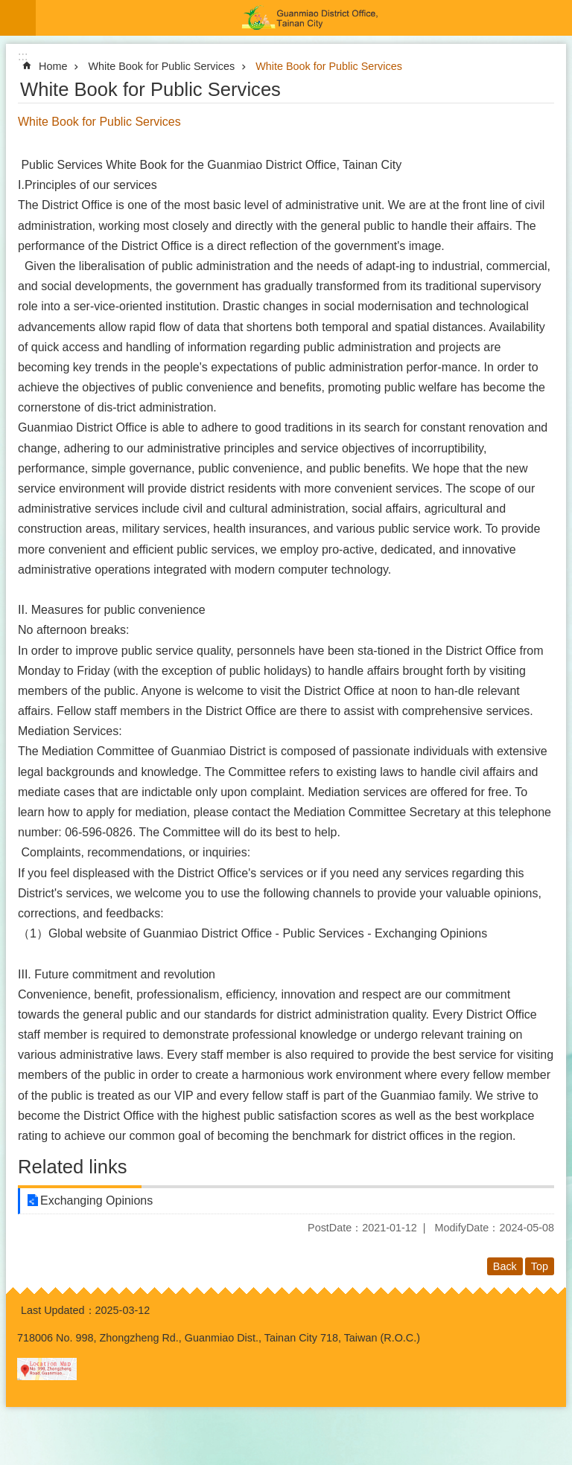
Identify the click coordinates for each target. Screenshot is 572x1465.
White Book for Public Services (161, 66)
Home (53, 66)
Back (505, 1266)
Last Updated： (58, 1310)
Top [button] (539, 1266)
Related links (72, 1166)
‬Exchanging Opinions (96, 1200)
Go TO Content (7, 7)
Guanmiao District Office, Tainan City (304, 18)
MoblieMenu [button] (18, 18)
